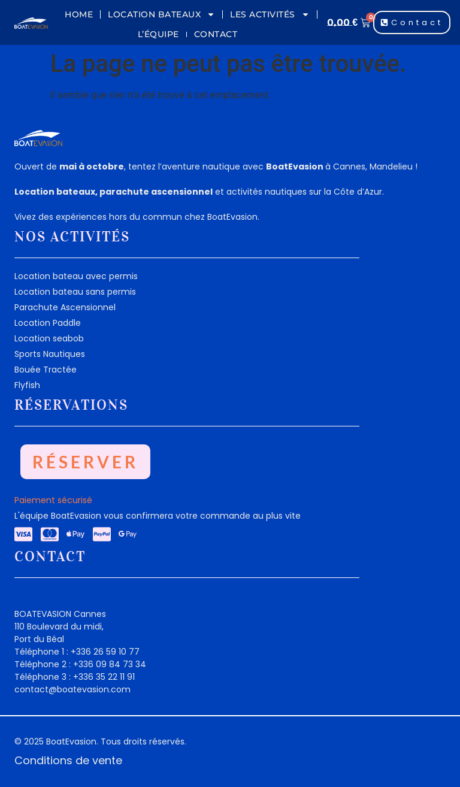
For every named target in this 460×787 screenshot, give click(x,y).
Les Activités (270, 14)
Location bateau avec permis (76, 276)
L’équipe (158, 34)
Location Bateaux (161, 14)
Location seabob (49, 338)
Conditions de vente (68, 760)
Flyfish (27, 385)
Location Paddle (47, 323)
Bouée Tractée (45, 370)
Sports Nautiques (49, 354)
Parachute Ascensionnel (65, 307)
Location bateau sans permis (75, 292)
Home (79, 14)
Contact (216, 34)
